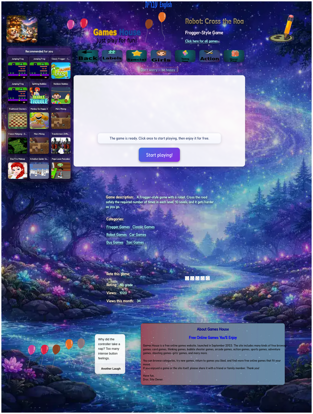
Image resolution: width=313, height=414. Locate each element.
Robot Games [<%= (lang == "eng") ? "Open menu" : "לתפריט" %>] (116, 234)
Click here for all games (201, 41)
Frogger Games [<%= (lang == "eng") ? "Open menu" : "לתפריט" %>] (118, 226)
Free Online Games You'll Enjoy (213, 337)
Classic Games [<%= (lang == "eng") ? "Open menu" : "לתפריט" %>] (143, 226)
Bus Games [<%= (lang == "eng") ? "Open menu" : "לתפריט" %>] (114, 242)
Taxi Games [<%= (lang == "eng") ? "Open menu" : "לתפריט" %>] (135, 242)
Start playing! (159, 155)
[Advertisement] (288, 97)
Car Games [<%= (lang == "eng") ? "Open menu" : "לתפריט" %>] (137, 234)
